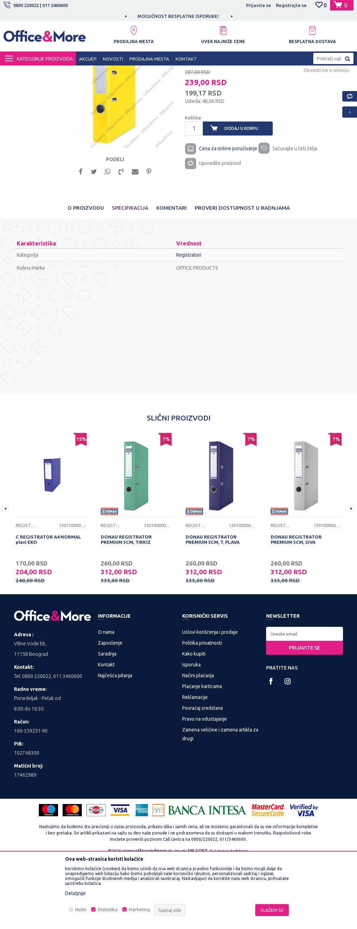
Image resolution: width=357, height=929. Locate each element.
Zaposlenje (110, 712)
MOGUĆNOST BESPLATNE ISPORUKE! (178, 16)
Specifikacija (130, 277)
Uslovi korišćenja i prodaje (210, 701)
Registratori (212, 71)
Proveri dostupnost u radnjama (242, 277)
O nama (106, 701)
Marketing (139, 909)
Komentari (171, 277)
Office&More (16, 71)
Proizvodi (45, 71)
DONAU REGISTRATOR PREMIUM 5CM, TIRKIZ (126, 609)
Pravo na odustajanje (204, 788)
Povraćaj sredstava (202, 777)
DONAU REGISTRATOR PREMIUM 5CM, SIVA (296, 609)
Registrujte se (291, 5)
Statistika (107, 909)
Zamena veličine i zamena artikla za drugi (220, 803)
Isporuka (191, 734)
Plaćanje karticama (202, 755)
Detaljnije (75, 893)
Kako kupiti (194, 723)
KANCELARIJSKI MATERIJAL (88, 71)
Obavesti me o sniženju (325, 136)
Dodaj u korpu (241, 195)
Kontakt (106, 734)
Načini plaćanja (198, 745)
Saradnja (107, 723)
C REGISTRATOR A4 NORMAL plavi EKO (48, 609)
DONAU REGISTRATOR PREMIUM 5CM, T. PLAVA (213, 609)
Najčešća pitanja (115, 745)
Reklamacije (195, 766)
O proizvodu (85, 277)
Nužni (80, 909)
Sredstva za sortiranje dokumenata (158, 71)
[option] (179, 16)
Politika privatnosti (202, 712)
